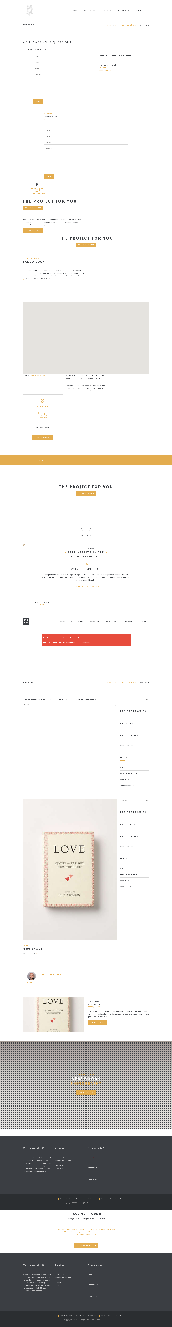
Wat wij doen (123, 10)
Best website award (86, 544)
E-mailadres (93, 1168)
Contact (139, 10)
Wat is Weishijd (77, 622)
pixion (28, 954)
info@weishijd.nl (61, 1169)
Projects (38, 460)
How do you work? (38, 49)
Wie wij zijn (107, 10)
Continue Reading (97, 1023)
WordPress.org (127, 786)
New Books (33, 950)
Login (122, 768)
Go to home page (86, 1246)
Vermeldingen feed (128, 774)
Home (75, 10)
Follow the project (33, 208)
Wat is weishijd (90, 10)
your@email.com (105, 70)
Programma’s (128, 622)
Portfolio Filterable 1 (125, 25)
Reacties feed (126, 780)
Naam (91, 1158)
